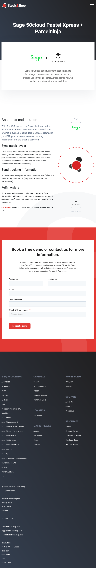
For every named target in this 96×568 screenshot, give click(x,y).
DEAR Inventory (8, 386)
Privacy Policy (7, 503)
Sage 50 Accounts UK (10, 422)
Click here (6, 207)
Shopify (36, 382)
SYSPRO (5, 467)
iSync (4, 404)
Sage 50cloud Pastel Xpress (12, 431)
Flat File (5, 395)
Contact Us (70, 411)
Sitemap (5, 511)
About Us (69, 402)
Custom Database (8, 472)
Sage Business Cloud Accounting (14, 458)
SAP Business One (9, 463)
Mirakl (36, 440)
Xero (3, 476)
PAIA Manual (7, 507)
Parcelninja (38, 415)
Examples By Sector (73, 436)
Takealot (37, 445)
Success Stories (72, 431)
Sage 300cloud (7, 449)
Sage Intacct (6, 418)
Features (69, 386)
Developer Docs (72, 440)
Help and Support (72, 445)
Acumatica (6, 382)
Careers (69, 406)
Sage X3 (5, 454)
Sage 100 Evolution (9, 436)
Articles (69, 427)
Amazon (37, 431)
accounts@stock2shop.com (12, 535)
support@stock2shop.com (12, 531)
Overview (69, 382)
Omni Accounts (8, 413)
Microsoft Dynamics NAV (11, 409)
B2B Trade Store (40, 400)
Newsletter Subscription (11, 499)
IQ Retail (5, 400)
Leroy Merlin (38, 436)
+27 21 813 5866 (8, 519)
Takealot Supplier (40, 395)
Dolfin (4, 391)
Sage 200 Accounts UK (10, 445)
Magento (37, 391)
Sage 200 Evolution (9, 440)
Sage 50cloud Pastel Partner (13, 427)
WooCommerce (40, 386)
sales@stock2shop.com (11, 527)
